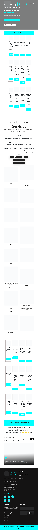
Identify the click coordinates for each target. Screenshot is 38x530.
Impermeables (19, 157)
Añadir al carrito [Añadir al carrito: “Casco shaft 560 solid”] (31, 413)
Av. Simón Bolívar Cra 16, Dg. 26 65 (10, 507)
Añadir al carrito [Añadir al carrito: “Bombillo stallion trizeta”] (10, 384)
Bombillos (19, 163)
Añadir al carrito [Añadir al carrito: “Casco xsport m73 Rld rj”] (31, 79)
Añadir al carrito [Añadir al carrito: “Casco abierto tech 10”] (10, 412)
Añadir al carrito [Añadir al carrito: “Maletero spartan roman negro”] (25, 55)
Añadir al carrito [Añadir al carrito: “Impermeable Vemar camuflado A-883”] (24, 361)
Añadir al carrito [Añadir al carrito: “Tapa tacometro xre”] (24, 385)
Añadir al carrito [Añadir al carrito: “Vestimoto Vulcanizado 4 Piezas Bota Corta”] (31, 389)
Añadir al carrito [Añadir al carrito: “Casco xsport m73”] (25, 105)
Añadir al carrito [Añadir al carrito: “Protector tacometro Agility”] (17, 413)
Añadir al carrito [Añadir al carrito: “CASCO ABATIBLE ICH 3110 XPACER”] (24, 414)
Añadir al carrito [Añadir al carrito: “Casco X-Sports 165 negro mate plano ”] (31, 109)
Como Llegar (6, 520)
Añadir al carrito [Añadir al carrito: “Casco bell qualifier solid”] (31, 55)
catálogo (27, 130)
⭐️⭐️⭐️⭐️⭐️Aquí (26, 433)
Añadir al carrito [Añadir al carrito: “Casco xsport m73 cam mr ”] (19, 106)
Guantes (19, 160)
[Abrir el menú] (24, 4)
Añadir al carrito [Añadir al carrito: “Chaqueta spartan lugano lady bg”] (19, 55)
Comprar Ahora (10, 25)
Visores (26, 157)
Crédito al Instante (11, 20)
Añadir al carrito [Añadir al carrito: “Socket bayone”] (17, 357)
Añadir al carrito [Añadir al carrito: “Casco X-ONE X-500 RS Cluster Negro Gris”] (17, 389)
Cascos (12, 157)
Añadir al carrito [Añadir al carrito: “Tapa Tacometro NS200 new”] (31, 361)
